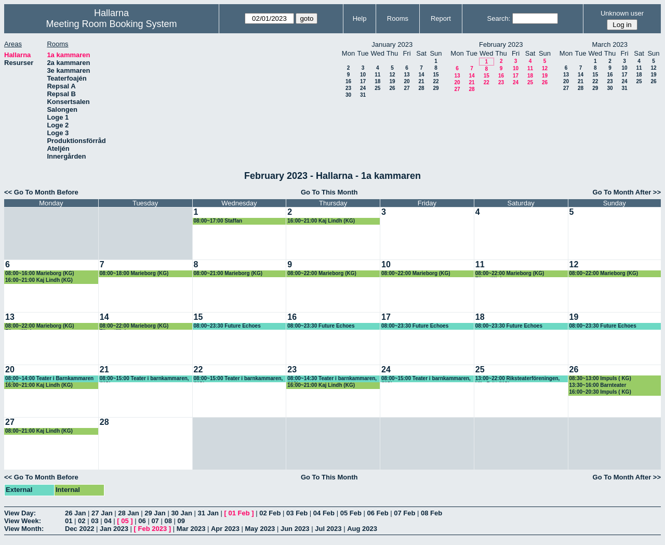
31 (363, 95)
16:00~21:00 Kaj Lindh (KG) (321, 221)
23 (348, 88)
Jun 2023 (295, 529)
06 (141, 521)
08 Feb (431, 513)
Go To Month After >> (627, 192)
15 (435, 74)
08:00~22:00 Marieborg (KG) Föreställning (509, 273)
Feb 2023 (152, 529)
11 (377, 74)
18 (377, 81)
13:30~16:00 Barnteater (598, 385)
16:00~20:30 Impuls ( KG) (600, 392)
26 (392, 88)
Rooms (397, 18)
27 (406, 88)
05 (124, 521)
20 (406, 81)
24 (363, 88)
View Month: (24, 529)
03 (94, 521)
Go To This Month (329, 192)
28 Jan (128, 513)
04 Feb (324, 513)
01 (68, 521)
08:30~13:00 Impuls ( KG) (600, 378)
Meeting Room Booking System (111, 24)
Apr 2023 (225, 529)
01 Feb (239, 513)
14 (421, 74)
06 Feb (377, 513)
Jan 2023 (114, 529)
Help (360, 18)
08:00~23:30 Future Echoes (227, 326)
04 (107, 521)
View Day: (20, 513)
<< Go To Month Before (41, 192)
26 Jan (75, 513)
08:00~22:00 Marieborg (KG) (321, 273)
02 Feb (270, 513)
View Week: (22, 521)
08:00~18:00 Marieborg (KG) (134, 273)
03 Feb (297, 513)
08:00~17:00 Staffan (218, 221)
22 (435, 81)
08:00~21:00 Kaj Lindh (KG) (39, 431)
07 (154, 521)
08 (167, 521)
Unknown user (622, 13)
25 (377, 88)
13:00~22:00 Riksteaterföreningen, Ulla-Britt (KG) (517, 378)
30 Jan (181, 513)
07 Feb (404, 513)
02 (81, 521)
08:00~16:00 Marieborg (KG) (39, 273)
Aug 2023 (362, 529)
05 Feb (351, 513)
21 (421, 81)
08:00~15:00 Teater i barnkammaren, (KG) (144, 378)
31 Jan (207, 513)
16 (348, 81)
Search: (499, 18)
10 (363, 74)
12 (392, 74)
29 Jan (154, 513)
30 (348, 95)
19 (392, 81)
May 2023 (260, 529)
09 (181, 521)
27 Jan (101, 513)
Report (441, 18)
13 (406, 74)
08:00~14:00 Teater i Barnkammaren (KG (49, 378)
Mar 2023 (191, 529)
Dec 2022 (79, 529)
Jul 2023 (328, 529)
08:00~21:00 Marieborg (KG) (228, 273)
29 (435, 88)
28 (421, 88)
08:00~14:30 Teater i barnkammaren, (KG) (332, 378)
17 (363, 81)
